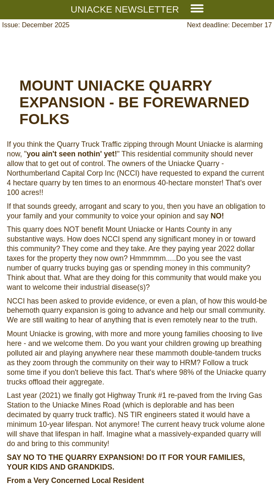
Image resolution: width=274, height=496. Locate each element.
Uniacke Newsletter (137, 9)
